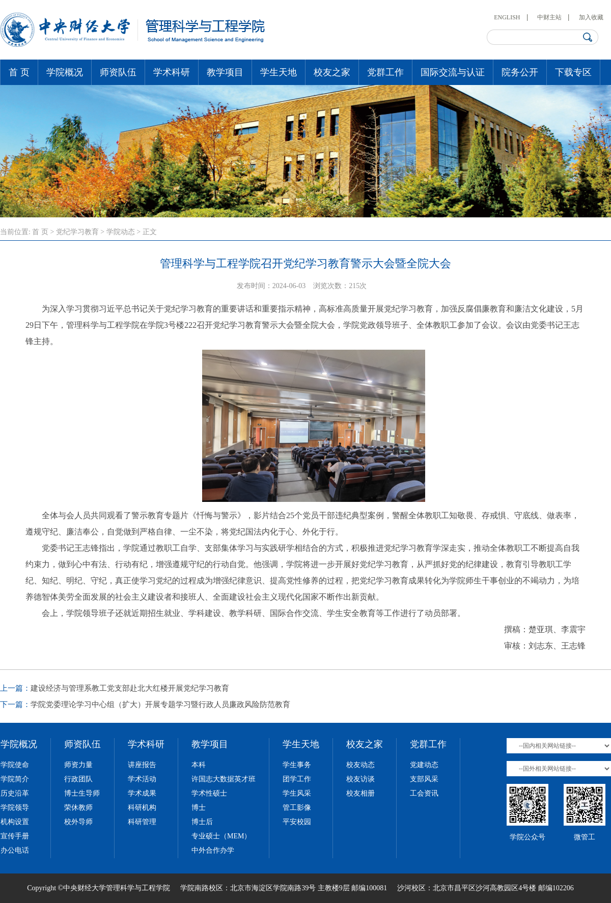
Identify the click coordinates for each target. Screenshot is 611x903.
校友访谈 (360, 779)
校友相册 (360, 793)
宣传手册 (15, 836)
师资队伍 (118, 72)
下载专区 (573, 72)
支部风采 (424, 779)
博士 (198, 807)
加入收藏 (591, 17)
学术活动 (142, 779)
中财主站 (549, 17)
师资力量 (78, 765)
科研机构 (142, 807)
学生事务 (297, 765)
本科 (198, 765)
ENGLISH (507, 17)
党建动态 (424, 765)
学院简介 (15, 779)
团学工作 (297, 779)
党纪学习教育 (77, 232)
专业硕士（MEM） (221, 836)
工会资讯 (424, 793)
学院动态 (120, 232)
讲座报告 (142, 765)
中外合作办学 (212, 850)
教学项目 (225, 72)
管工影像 (297, 807)
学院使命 (15, 765)
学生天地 (278, 72)
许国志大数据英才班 (223, 779)
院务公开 (520, 72)
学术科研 (171, 72)
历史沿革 (15, 793)
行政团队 (78, 779)
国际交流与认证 (453, 72)
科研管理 (142, 822)
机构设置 (15, 822)
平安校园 (297, 822)
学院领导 (15, 807)
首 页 (19, 72)
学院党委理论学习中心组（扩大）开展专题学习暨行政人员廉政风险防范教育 (160, 704)
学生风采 (297, 793)
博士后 (202, 822)
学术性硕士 (209, 793)
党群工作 (385, 72)
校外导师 (78, 822)
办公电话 (15, 850)
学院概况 (64, 72)
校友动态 (360, 765)
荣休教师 (78, 807)
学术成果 (142, 793)
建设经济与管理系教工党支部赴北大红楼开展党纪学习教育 (130, 688)
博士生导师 (82, 793)
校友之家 (332, 72)
